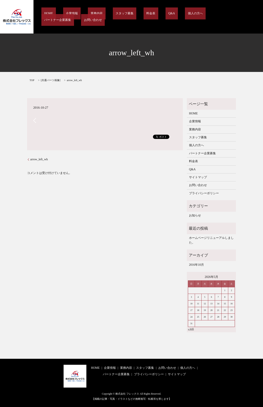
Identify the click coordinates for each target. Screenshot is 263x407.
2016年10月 (196, 264)
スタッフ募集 (123, 17)
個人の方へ (177, 17)
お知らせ (195, 215)
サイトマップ (198, 177)
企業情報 (82, 17)
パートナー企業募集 (205, 17)
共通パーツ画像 (51, 80)
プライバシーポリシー (204, 193)
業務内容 (102, 17)
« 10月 (191, 329)
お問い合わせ (235, 17)
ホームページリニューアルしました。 (211, 240)
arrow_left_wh (39, 159)
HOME (64, 17)
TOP (32, 80)
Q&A (159, 17)
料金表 (144, 17)
